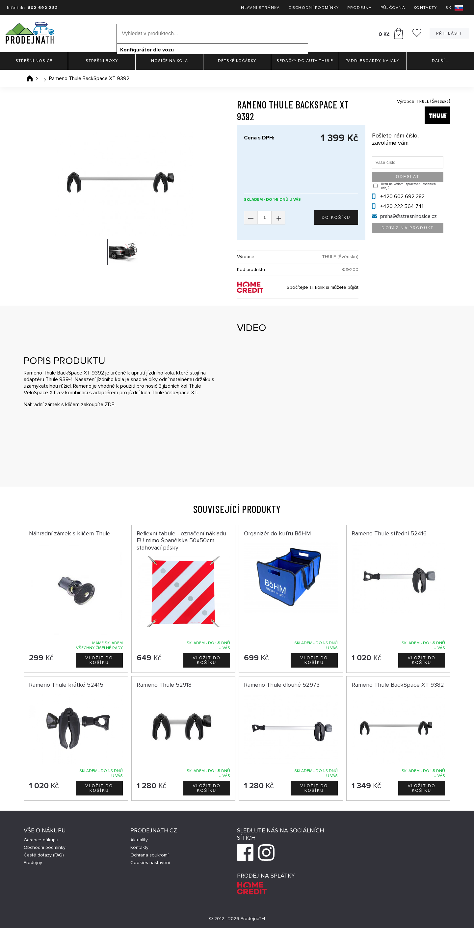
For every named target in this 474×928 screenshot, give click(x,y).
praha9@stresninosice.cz (408, 216)
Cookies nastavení (150, 862)
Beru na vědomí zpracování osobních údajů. (408, 186)
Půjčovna (393, 7)
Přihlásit (449, 33)
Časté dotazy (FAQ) (44, 855)
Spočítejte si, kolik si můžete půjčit (322, 287)
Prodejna (359, 7)
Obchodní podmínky (313, 7)
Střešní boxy (102, 60)
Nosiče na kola (169, 60)
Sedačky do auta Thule (304, 60)
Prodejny (33, 862)
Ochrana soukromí (149, 855)
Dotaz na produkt (408, 227)
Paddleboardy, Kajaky (372, 60)
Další (440, 60)
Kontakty (425, 7)
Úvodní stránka (30, 78)
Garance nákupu (41, 840)
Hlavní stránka (260, 7)
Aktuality (139, 840)
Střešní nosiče (33, 60)
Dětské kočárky (237, 60)
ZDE (110, 404)
